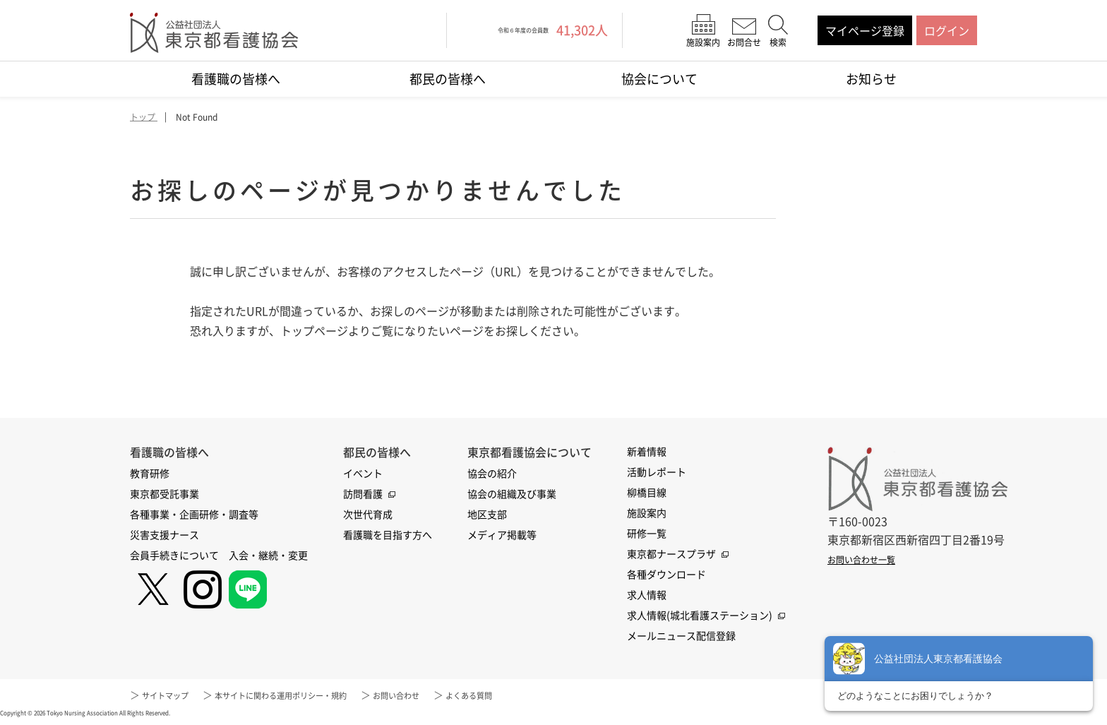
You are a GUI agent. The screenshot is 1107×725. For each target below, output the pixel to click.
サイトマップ (171, 695)
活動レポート (656, 472)
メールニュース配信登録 (681, 636)
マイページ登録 (864, 30)
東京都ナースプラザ (671, 554)
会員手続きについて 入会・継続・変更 (219, 556)
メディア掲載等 (502, 535)
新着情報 (646, 452)
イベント (363, 474)
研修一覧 (646, 534)
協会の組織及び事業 (511, 494)
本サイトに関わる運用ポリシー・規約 (311, 695)
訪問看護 (363, 494)
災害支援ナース (164, 535)
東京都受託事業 (164, 494)
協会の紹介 (492, 474)
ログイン (946, 30)
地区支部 (487, 515)
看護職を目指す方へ (387, 535)
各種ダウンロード (666, 575)
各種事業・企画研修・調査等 (194, 515)
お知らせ (871, 78)
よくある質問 (536, 695)
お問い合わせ (451, 695)
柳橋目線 (646, 493)
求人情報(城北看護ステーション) (699, 616)
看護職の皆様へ (235, 78)
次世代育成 (368, 515)
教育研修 (149, 474)
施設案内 (646, 513)
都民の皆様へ (447, 78)
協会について (659, 78)
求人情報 (646, 595)
